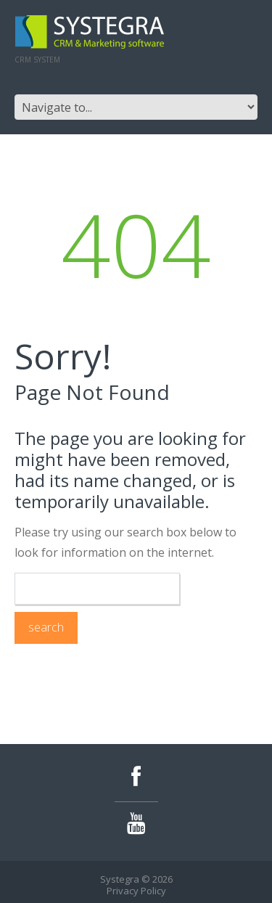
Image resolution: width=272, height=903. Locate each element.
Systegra (119, 879)
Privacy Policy (136, 890)
